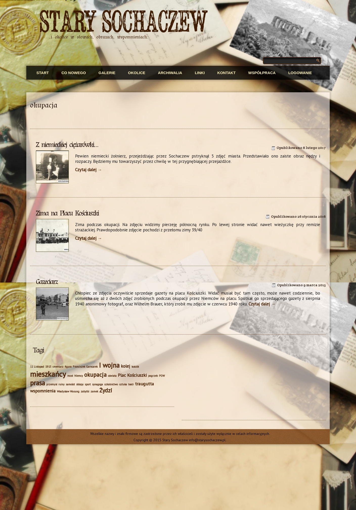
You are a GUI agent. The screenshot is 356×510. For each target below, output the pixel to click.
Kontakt (226, 73)
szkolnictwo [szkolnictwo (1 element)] (111, 384)
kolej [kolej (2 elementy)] (125, 366)
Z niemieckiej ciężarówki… (67, 144)
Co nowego (73, 73)
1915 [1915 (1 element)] (48, 366)
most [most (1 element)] (70, 376)
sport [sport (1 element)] (88, 384)
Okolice (136, 73)
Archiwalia (170, 73)
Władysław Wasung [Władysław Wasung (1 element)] (68, 391)
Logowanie (300, 73)
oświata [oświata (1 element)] (112, 376)
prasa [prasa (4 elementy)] (37, 383)
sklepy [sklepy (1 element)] (79, 384)
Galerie (107, 73)
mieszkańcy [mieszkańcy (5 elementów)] (48, 374)
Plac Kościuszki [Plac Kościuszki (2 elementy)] (132, 375)
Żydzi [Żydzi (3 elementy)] (105, 390)
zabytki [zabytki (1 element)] (85, 391)
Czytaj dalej (88, 169)
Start (42, 73)
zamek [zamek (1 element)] (94, 391)
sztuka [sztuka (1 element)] (123, 384)
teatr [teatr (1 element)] (131, 384)
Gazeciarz (46, 281)
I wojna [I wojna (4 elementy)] (109, 365)
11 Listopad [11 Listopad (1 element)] (37, 366)
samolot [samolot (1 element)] (70, 384)
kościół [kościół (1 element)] (135, 366)
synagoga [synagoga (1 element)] (97, 384)
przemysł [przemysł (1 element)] (51, 384)
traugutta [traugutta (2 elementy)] (144, 384)
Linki (200, 73)
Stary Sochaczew (124, 22)
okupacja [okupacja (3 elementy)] (95, 374)
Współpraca (262, 73)
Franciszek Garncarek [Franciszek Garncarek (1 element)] (85, 366)
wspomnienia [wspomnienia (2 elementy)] (43, 391)
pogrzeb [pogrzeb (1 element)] (153, 376)
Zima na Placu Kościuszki (67, 213)
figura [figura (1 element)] (68, 366)
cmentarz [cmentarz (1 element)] (58, 366)
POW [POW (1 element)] (162, 376)
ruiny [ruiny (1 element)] (61, 384)
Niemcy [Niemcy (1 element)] (78, 376)
